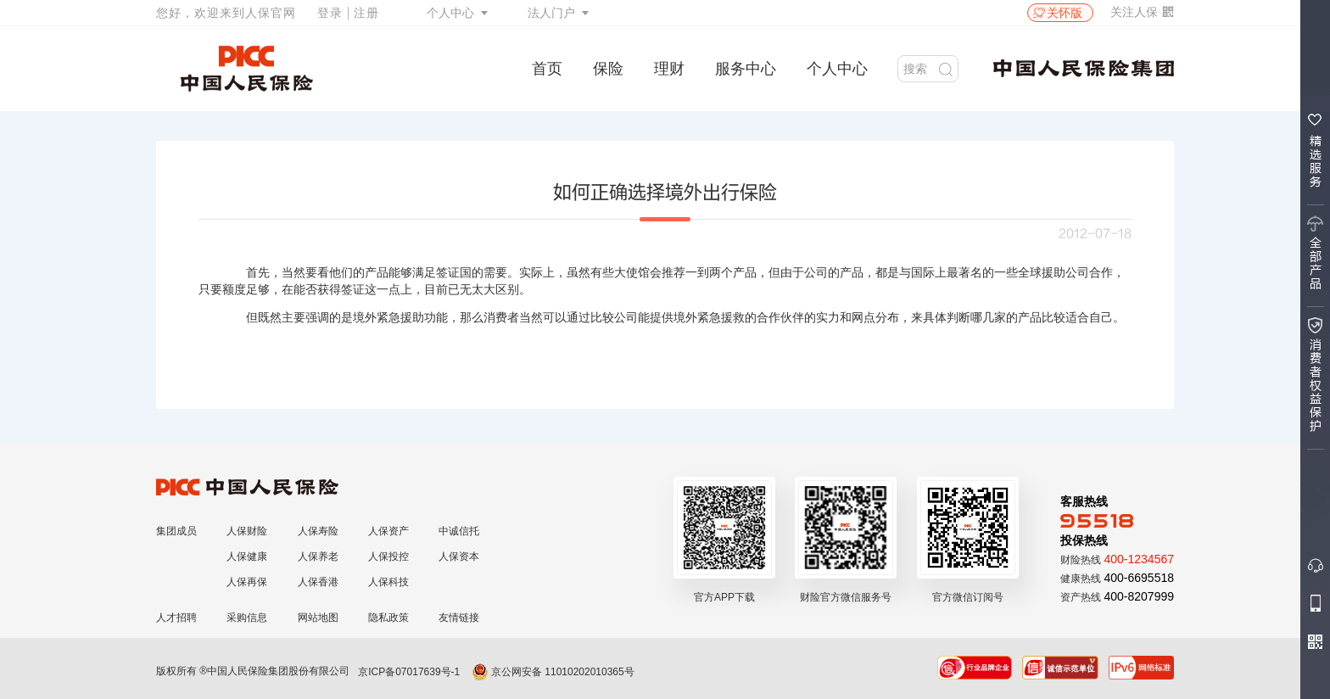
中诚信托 (459, 531)
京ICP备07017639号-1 (409, 672)
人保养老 (318, 556)
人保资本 (459, 556)
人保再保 (246, 582)
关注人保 (1142, 12)
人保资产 (388, 531)
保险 (608, 68)
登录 (330, 13)
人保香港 (318, 582)
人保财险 (246, 531)
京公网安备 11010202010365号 (553, 672)
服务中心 (745, 68)
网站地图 (318, 618)
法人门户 (551, 13)
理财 (669, 68)
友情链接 (459, 618)
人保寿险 (318, 531)
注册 (366, 13)
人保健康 (246, 556)
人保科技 (388, 582)
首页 (547, 68)
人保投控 (388, 556)
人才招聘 (176, 618)
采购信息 (246, 618)
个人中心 (450, 13)
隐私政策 (388, 618)
